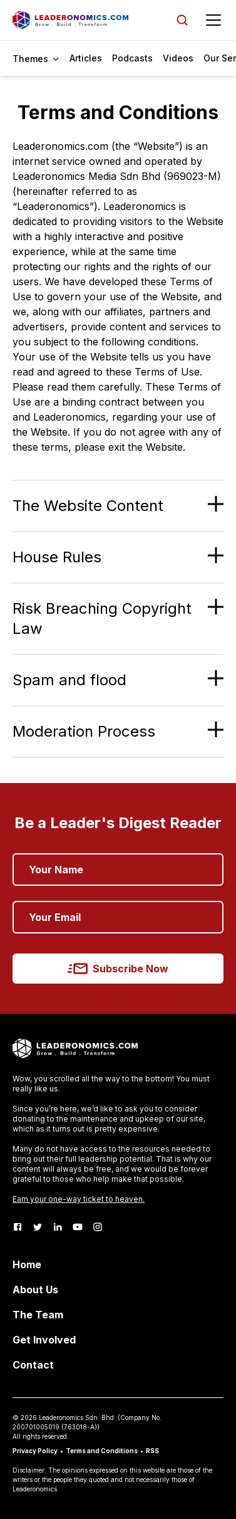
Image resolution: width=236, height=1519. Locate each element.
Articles (85, 58)
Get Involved (44, 1339)
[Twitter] (38, 1227)
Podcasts (132, 58)
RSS (152, 1450)
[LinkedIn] (58, 1227)
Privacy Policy (35, 1450)
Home (27, 1264)
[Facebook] (18, 1227)
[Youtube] (78, 1227)
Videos (178, 58)
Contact (33, 1365)
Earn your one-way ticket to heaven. (79, 1199)
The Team (38, 1314)
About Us (35, 1289)
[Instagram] (98, 1227)
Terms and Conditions (102, 1450)
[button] (118, 506)
